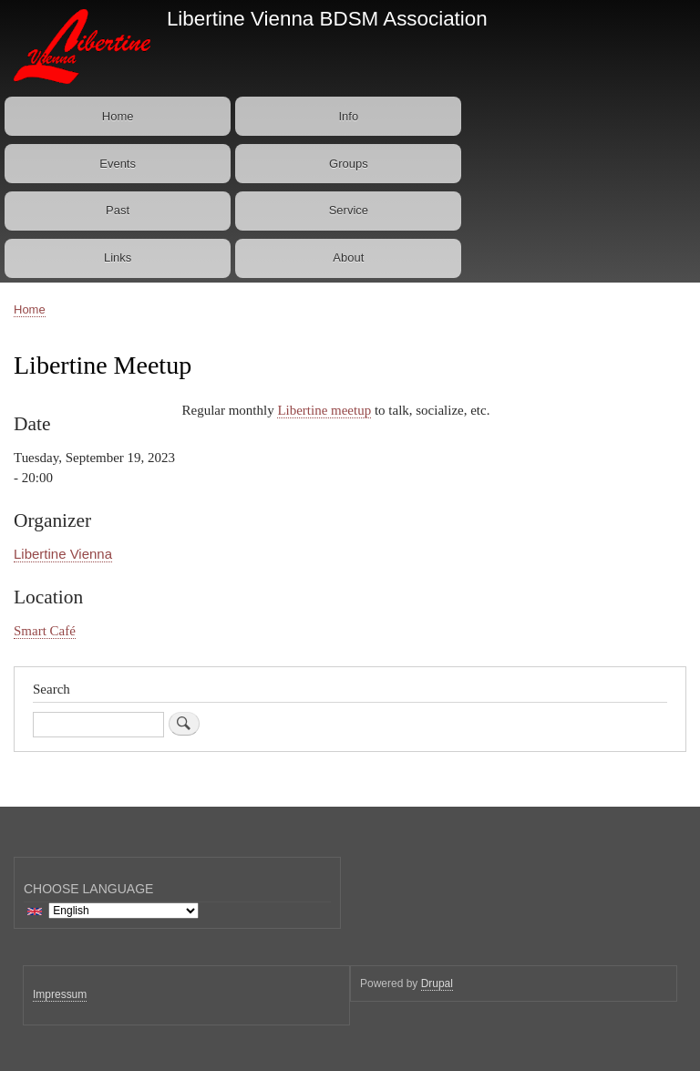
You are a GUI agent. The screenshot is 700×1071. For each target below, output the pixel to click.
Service (348, 210)
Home (118, 116)
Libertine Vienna (63, 553)
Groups (348, 163)
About (348, 257)
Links (117, 257)
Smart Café (45, 630)
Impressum (60, 994)
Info (349, 116)
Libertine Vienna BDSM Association (327, 18)
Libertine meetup (324, 410)
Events (117, 163)
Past (117, 210)
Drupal (437, 983)
